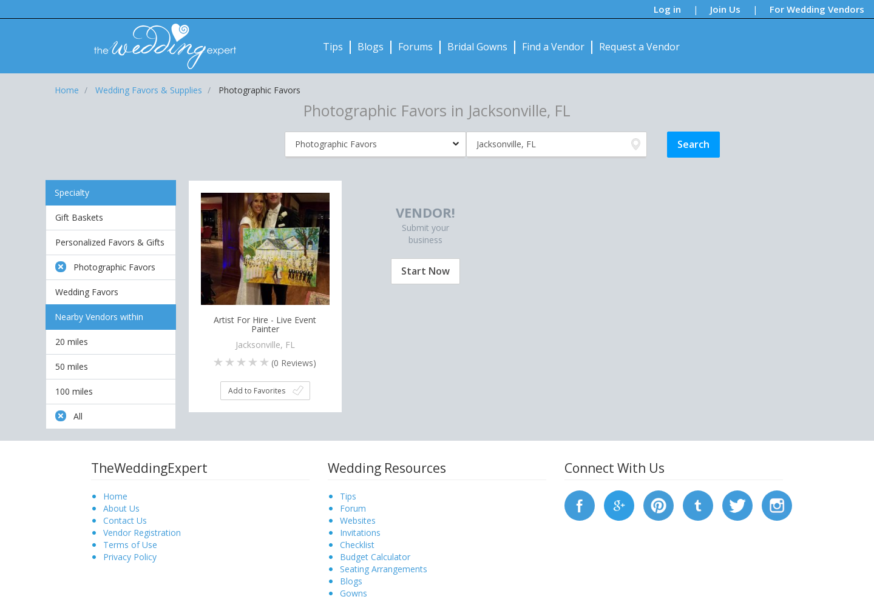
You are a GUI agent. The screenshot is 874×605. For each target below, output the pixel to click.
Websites (358, 520)
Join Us (725, 9)
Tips (333, 46)
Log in (667, 9)
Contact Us (125, 520)
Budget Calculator (375, 557)
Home (115, 496)
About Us (121, 508)
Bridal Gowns (477, 46)
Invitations (360, 532)
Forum (353, 508)
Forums (415, 46)
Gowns (353, 593)
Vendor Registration (142, 532)
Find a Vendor (553, 46)
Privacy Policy (130, 557)
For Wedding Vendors (817, 9)
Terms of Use (130, 544)
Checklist (357, 544)
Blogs (370, 46)
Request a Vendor (639, 46)
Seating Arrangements (383, 569)
